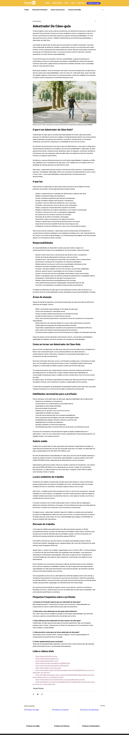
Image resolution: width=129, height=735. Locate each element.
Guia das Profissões (39, 10)
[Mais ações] (95, 21)
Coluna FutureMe (74, 10)
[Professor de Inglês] (36, 716)
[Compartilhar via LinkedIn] (38, 694)
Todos (26, 10)
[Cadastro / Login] (93, 3)
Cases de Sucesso (58, 10)
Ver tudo (102, 705)
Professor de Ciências (61, 726)
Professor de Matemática (91, 726)
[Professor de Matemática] (92, 716)
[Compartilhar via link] (42, 694)
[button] (103, 9)
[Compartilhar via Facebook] (33, 694)
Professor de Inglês (33, 726)
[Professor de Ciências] (64, 716)
